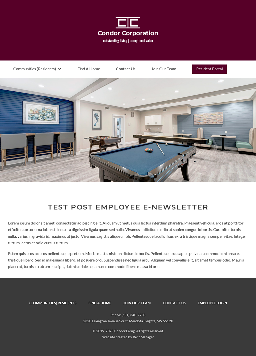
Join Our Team (164, 68)
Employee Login (212, 303)
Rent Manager (143, 337)
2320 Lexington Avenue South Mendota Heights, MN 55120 (128, 321)
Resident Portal (209, 68)
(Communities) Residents (52, 303)
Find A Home (89, 68)
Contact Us (126, 68)
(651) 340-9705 (134, 315)
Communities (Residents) (37, 68)
